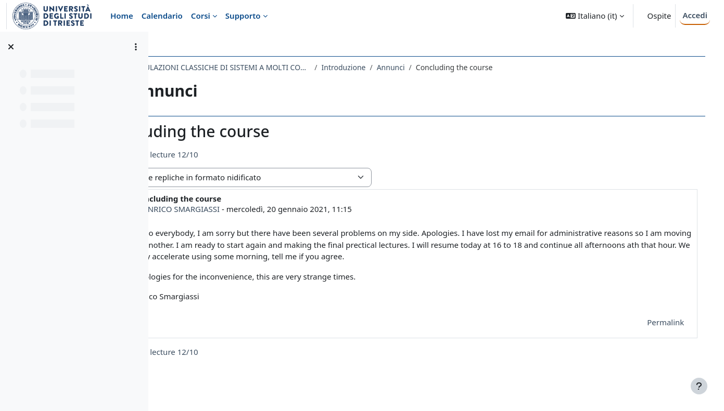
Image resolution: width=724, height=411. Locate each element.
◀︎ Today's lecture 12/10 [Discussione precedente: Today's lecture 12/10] (219, 154)
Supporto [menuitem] (243, 15)
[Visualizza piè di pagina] (699, 386)
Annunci (457, 67)
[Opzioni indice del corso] (136, 46)
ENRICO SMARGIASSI (248, 209)
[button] (594, 16)
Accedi (694, 15)
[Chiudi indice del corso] (11, 46)
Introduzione (410, 67)
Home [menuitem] (121, 15)
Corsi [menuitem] (200, 15)
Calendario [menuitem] (162, 15)
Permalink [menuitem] (655, 322)
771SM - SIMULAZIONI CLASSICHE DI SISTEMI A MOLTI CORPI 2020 (273, 67)
